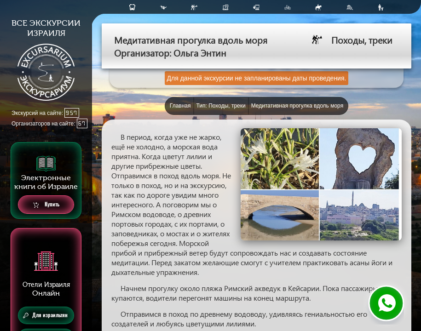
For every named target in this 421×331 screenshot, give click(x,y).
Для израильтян (45, 315)
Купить (46, 205)
